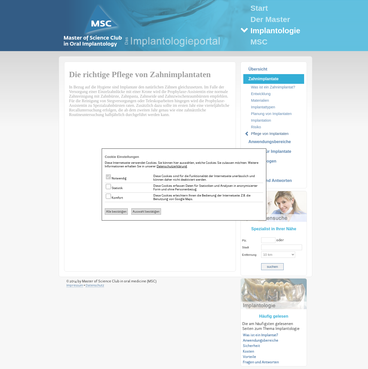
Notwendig (116, 178)
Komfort (114, 198)
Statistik (114, 188)
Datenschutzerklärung (172, 166)
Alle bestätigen (116, 211)
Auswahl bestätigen (146, 211)
